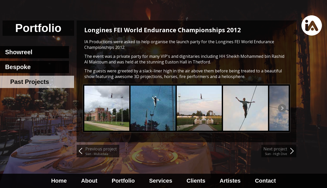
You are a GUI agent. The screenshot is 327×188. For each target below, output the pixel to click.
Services (160, 181)
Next (282, 108)
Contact (265, 181)
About (89, 181)
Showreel (18, 52)
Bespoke (18, 66)
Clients (195, 181)
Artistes (230, 181)
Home (59, 181)
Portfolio (123, 181)
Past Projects (29, 81)
